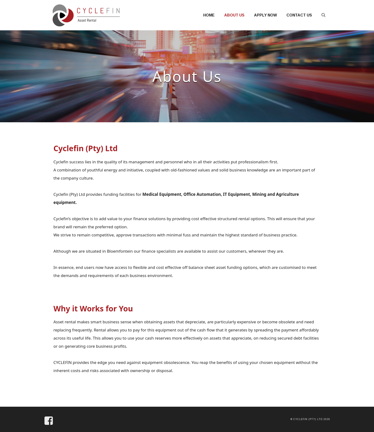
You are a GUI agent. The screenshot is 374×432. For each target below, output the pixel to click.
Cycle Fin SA (160, 12)
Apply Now (265, 15)
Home (209, 15)
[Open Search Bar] (323, 15)
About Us (234, 15)
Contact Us (299, 15)
